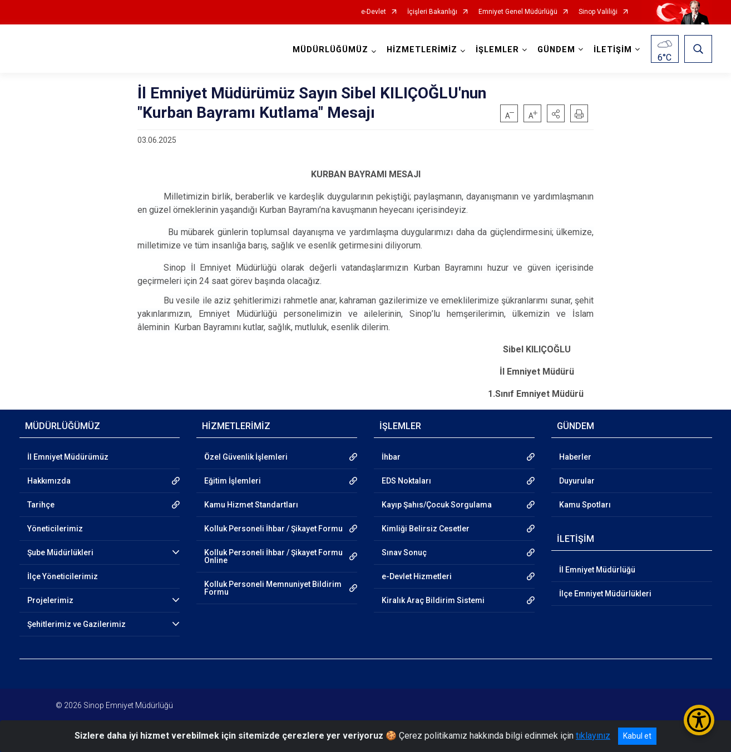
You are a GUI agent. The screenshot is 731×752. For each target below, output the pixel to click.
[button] (556, 113)
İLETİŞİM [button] (613, 49)
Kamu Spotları (585, 504)
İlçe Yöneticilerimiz (62, 576)
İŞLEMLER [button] (497, 49)
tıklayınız (593, 735)
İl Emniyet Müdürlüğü (597, 569)
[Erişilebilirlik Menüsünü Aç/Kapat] (699, 720)
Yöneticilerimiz (55, 528)
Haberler (575, 456)
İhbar (391, 456)
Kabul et (637, 735)
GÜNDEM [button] (556, 49)
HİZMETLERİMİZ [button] (422, 49)
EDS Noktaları (406, 480)
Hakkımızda (49, 480)
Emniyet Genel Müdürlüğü (517, 12)
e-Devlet (373, 12)
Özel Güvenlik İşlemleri (246, 456)
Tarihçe (41, 504)
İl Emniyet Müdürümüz (67, 456)
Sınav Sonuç (404, 552)
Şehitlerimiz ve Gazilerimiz (76, 624)
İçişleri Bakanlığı (432, 12)
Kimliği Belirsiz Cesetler (426, 528)
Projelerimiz (50, 600)
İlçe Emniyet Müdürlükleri (605, 593)
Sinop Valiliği (598, 12)
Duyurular (577, 480)
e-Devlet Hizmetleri (417, 576)
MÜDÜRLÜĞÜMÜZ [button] (330, 49)
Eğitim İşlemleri (232, 480)
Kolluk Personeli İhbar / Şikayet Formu (273, 528)
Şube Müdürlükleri (60, 552)
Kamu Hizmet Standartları (251, 504)
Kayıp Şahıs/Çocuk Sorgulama (437, 504)
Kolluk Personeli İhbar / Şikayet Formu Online (273, 556)
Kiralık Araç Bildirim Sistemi (433, 600)
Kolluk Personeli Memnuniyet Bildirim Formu (273, 588)
